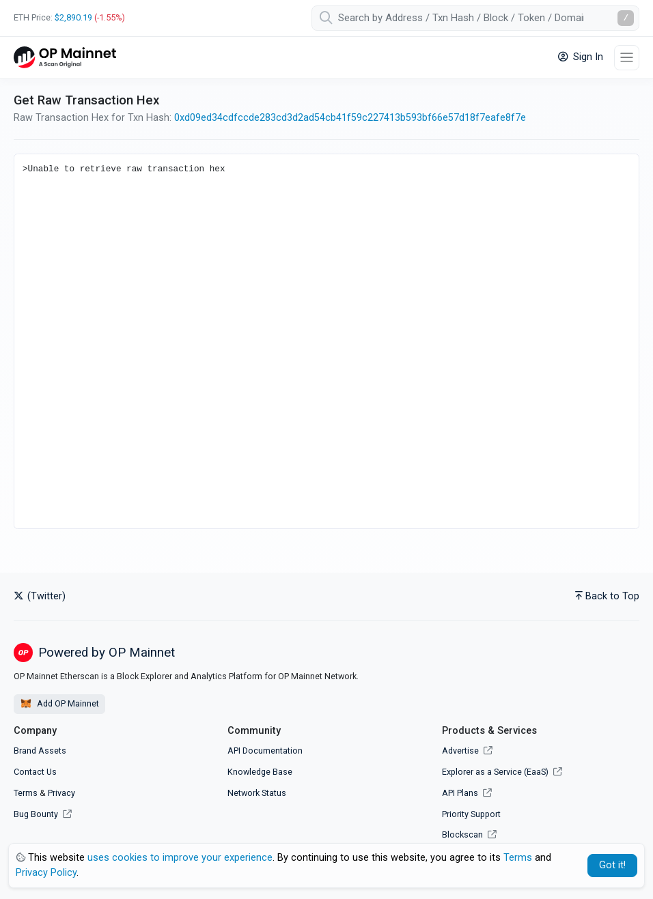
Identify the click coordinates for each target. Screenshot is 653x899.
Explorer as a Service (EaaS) (502, 772)
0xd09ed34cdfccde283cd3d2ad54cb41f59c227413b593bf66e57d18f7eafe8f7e (350, 118)
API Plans (467, 793)
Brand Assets (40, 750)
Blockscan (469, 834)
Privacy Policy (46, 873)
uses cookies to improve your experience (180, 858)
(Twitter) (40, 596)
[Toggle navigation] (626, 57)
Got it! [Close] (612, 865)
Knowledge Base (259, 772)
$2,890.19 (73, 17)
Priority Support (471, 814)
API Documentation (265, 750)
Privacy (61, 793)
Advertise (467, 750)
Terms (26, 793)
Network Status (256, 793)
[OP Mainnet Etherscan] (65, 57)
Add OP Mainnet (59, 704)
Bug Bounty (36, 814)
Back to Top (607, 596)
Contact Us (35, 772)
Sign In (580, 57)
